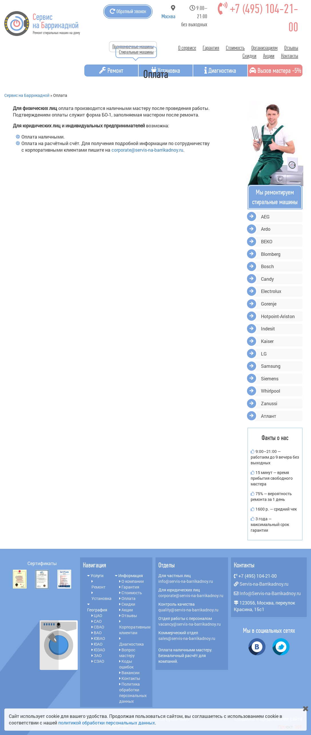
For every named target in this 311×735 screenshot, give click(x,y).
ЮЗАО (99, 649)
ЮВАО (99, 638)
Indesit (268, 329)
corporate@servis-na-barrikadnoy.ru (147, 150)
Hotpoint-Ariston (278, 316)
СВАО (99, 627)
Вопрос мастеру (127, 652)
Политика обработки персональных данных (133, 692)
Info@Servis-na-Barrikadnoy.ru (270, 593)
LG (264, 354)
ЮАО (98, 644)
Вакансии (130, 672)
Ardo (265, 229)
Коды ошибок (126, 664)
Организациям (264, 48)
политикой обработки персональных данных (106, 723)
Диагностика (131, 644)
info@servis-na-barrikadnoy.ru (185, 581)
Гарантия (211, 48)
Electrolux (271, 291)
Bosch (267, 266)
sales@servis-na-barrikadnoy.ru (186, 638)
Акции (268, 56)
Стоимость (235, 48)
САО (98, 621)
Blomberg (270, 254)
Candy (267, 279)
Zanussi (269, 403)
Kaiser (267, 341)
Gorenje (268, 304)
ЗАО (98, 655)
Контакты (289, 56)
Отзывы (291, 48)
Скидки (249, 56)
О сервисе (187, 48)
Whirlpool (270, 391)
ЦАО (98, 615)
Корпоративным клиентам (134, 629)
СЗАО (99, 661)
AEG (265, 217)
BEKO (266, 241)
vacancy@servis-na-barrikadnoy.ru (189, 624)
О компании (132, 581)
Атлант (268, 416)
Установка (101, 598)
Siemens (269, 378)
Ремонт (98, 587)
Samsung (270, 366)
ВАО (98, 632)
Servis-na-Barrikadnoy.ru (264, 584)
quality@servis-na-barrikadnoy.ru (188, 609)
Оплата (128, 598)
